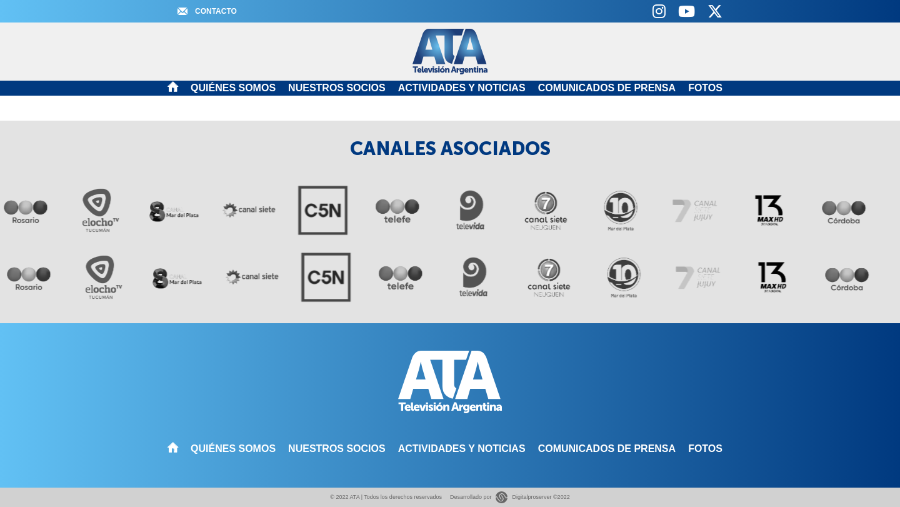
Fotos (705, 88)
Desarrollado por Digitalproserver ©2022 (510, 497)
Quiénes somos (233, 88)
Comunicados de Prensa (607, 88)
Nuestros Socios (337, 88)
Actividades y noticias (462, 88)
